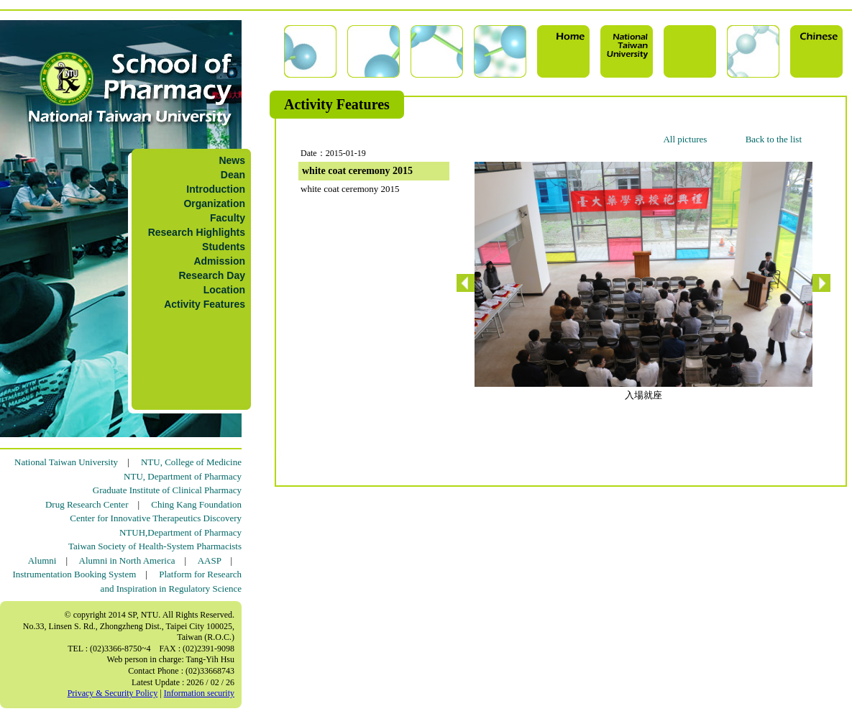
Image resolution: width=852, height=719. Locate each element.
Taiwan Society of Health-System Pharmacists (155, 546)
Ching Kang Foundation (196, 504)
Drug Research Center (87, 504)
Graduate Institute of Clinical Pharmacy (167, 490)
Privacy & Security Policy (113, 693)
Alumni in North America (127, 560)
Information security (199, 693)
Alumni (42, 560)
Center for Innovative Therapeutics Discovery (156, 518)
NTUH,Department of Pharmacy (180, 532)
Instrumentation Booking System (74, 574)
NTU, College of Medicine (191, 462)
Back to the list (774, 139)
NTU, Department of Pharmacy (183, 476)
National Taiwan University (66, 462)
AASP (209, 560)
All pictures (685, 139)
